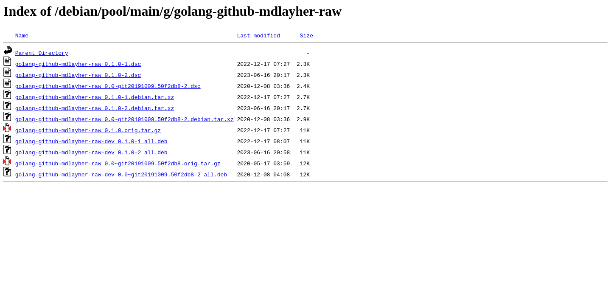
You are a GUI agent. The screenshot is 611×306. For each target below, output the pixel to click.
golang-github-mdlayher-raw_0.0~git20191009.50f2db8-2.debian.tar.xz (124, 119)
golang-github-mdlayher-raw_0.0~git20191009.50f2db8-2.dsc (108, 86)
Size (306, 35)
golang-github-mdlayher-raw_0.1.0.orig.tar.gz (88, 130)
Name (21, 35)
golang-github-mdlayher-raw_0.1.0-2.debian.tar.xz (94, 108)
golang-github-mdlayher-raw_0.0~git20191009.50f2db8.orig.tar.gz (118, 163)
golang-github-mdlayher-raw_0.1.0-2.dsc (78, 75)
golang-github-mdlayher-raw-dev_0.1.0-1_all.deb (91, 141)
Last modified (258, 35)
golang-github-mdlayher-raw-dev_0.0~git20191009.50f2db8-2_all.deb (121, 174)
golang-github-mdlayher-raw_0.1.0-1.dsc (78, 64)
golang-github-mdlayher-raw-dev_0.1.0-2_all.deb (91, 152)
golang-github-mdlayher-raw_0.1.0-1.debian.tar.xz (94, 97)
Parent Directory (41, 53)
